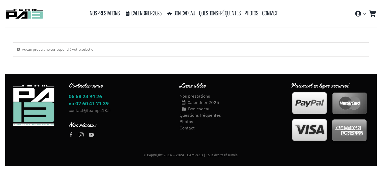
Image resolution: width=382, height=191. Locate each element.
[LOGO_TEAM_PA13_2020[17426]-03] (24, 10)
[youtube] (91, 134)
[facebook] (71, 134)
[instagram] (81, 134)
